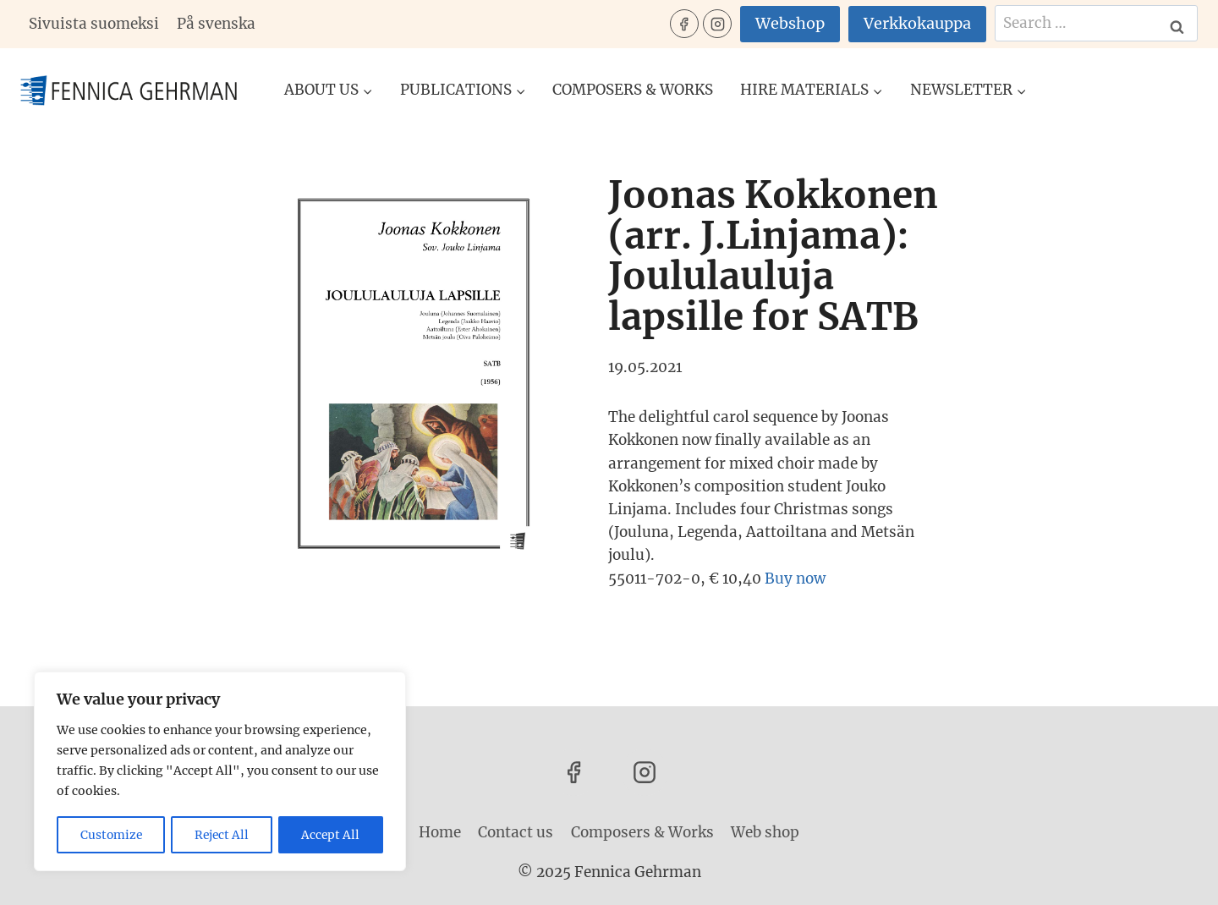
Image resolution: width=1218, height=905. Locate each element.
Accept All (331, 834)
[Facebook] (684, 23)
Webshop (790, 23)
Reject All (222, 834)
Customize (111, 834)
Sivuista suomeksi (94, 23)
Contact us (515, 832)
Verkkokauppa (917, 23)
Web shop (765, 832)
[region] (220, 772)
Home (440, 832)
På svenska (216, 23)
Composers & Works (632, 89)
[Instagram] (717, 23)
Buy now (795, 578)
